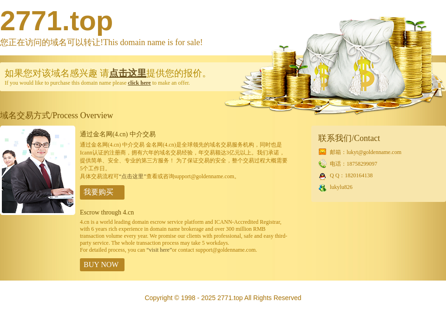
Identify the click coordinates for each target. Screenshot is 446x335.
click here (139, 83)
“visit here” (159, 250)
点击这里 (127, 73)
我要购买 (98, 192)
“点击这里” (132, 176)
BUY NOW (101, 264)
